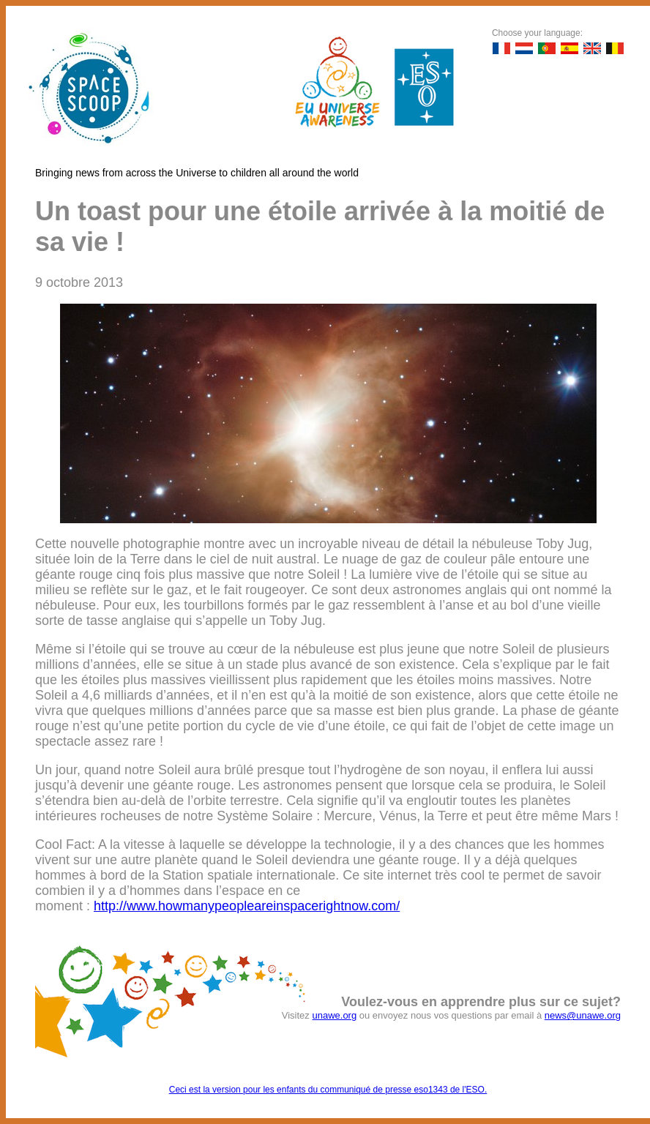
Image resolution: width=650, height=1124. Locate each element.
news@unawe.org (583, 1015)
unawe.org (334, 1015)
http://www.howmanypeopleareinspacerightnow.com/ (247, 906)
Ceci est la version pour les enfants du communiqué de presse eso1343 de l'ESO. (328, 1089)
